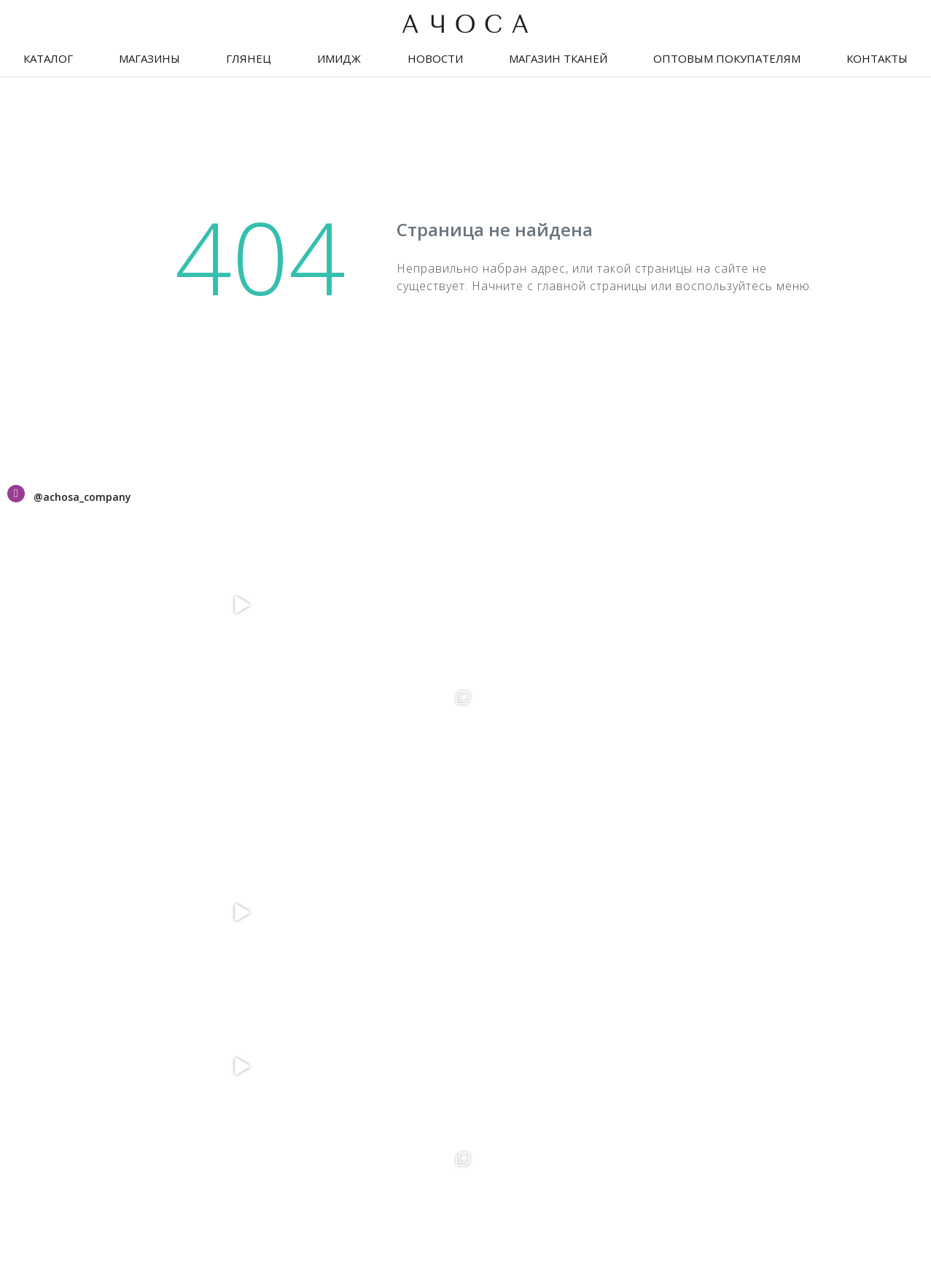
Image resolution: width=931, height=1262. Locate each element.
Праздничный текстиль (82, 833)
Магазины (149, 58)
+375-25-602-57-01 (673, 980)
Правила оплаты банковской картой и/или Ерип (751, 1066)
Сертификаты (50, 787)
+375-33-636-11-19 (673, 966)
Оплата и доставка (67, 880)
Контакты (877, 58)
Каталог (48, 58)
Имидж (339, 58)
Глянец (248, 58)
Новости (435, 58)
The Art (905, 1211)
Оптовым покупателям (726, 58)
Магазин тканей (558, 58)
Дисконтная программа (82, 810)
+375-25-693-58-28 (363, 826)
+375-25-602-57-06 (673, 826)
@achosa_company (82, 497)
